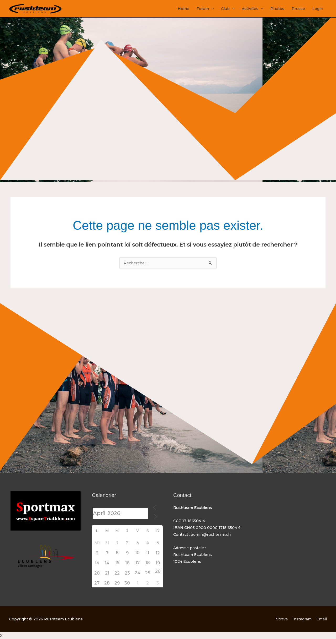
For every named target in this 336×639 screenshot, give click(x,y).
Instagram (302, 619)
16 (127, 562)
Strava (282, 619)
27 (96, 583)
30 (97, 542)
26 (157, 571)
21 (107, 573)
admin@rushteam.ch (211, 534)
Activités (250, 8)
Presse (298, 8)
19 (158, 562)
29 (117, 583)
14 (107, 562)
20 (97, 573)
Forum (203, 8)
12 (158, 552)
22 (117, 573)
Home (183, 8)
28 (107, 583)
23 (127, 573)
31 (107, 542)
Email (321, 619)
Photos (277, 8)
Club (225, 8)
